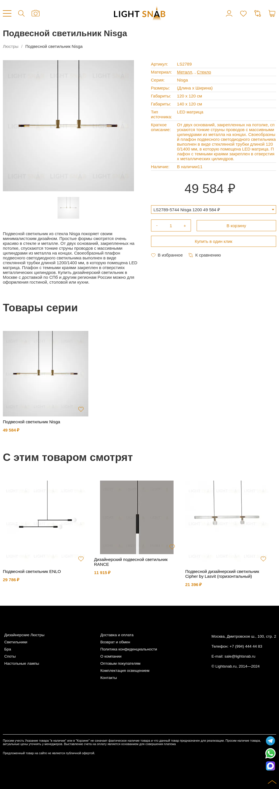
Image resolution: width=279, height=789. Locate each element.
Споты (10, 656)
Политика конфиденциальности (128, 649)
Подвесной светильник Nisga (31, 421)
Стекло (204, 72)
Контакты (108, 678)
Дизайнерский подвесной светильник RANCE (131, 562)
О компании (110, 656)
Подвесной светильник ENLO (32, 571)
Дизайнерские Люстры (24, 635)
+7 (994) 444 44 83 (246, 646)
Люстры (11, 46)
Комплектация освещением (124, 670)
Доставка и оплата (116, 635)
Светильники (15, 642)
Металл (184, 72)
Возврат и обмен (115, 642)
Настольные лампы (21, 663)
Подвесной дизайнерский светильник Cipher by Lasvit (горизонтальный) (222, 574)
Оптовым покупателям (120, 663)
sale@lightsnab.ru (240, 656)
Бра (7, 649)
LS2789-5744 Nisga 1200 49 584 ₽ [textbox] (187, 209)
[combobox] (213, 209)
